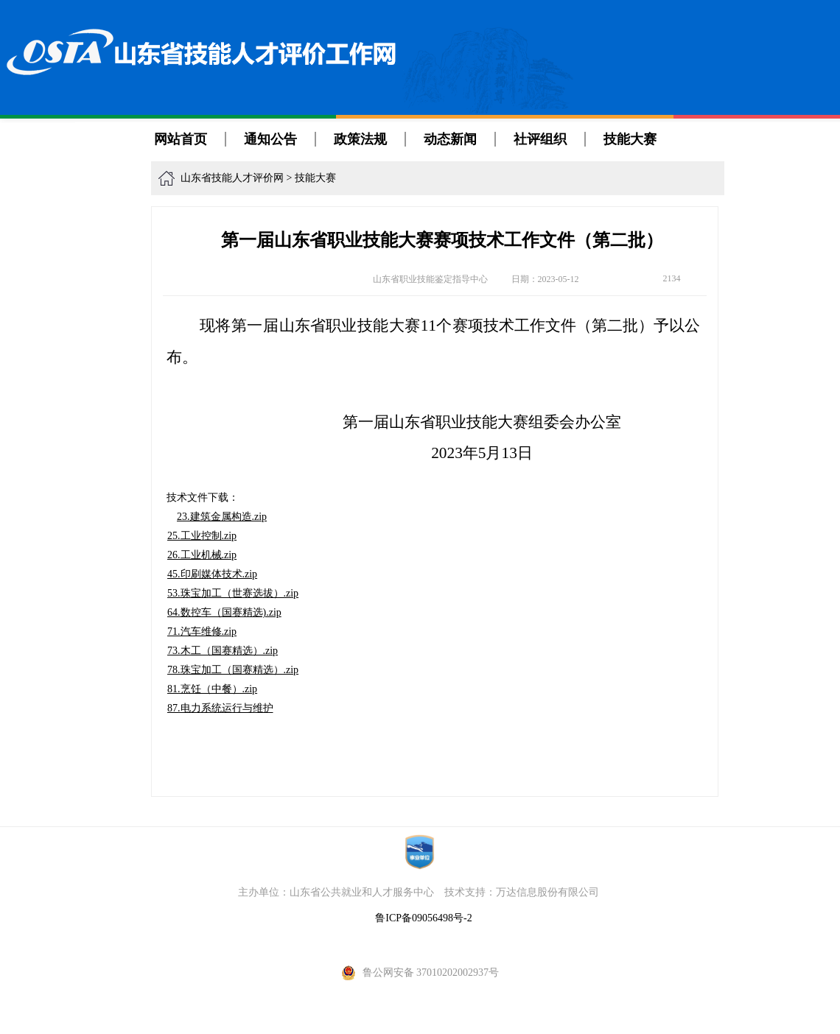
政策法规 (360, 139)
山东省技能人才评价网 (232, 177)
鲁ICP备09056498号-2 (423, 918)
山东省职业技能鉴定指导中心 (430, 279)
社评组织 (540, 139)
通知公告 (270, 139)
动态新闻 (450, 139)
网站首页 (180, 139)
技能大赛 (630, 139)
